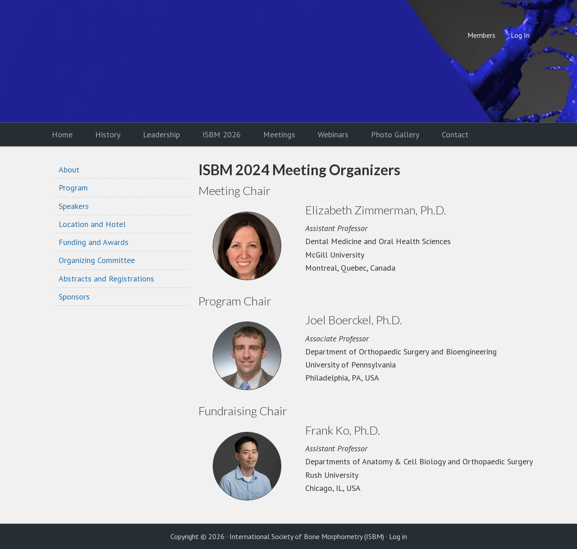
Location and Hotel (92, 224)
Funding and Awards (93, 242)
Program (73, 187)
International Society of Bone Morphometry (115, 61)
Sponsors (74, 296)
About (69, 169)
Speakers (74, 206)
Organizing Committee (97, 260)
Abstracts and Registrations (106, 278)
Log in (398, 536)
